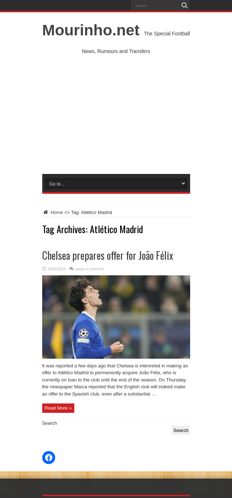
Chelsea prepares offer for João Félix (107, 255)
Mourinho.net (91, 30)
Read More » (58, 408)
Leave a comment (89, 269)
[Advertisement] (116, 119)
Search (49, 423)
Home (52, 212)
